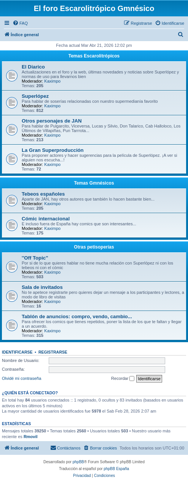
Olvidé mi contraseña (21, 378)
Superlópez (35, 96)
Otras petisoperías (94, 247)
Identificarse (17, 352)
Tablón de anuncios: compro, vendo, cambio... (77, 316)
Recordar (122, 378)
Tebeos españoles (43, 194)
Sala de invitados (42, 287)
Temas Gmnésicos (94, 183)
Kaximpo (52, 81)
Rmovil (31, 436)
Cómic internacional (46, 219)
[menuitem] (20, 23)
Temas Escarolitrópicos (94, 56)
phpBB (78, 462)
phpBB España (116, 469)
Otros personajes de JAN (52, 121)
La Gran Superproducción (53, 150)
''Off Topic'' (35, 258)
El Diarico (33, 67)
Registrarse (52, 352)
